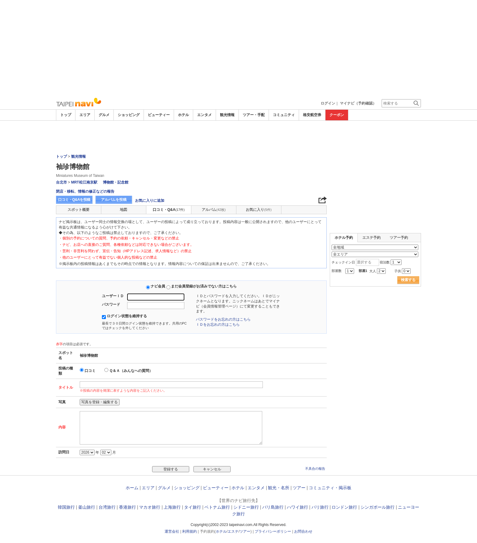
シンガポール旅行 (377, 507)
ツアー (299, 487)
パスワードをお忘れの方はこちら (223, 319)
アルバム (213, 210)
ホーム (132, 487)
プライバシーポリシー (273, 531)
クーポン (336, 115)
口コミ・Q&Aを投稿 (74, 200)
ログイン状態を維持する (127, 316)
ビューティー (159, 115)
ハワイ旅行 (297, 507)
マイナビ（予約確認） (358, 103)
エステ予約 (371, 237)
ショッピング (129, 115)
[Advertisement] (238, 48)
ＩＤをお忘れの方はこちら (218, 324)
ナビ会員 (158, 286)
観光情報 (227, 115)
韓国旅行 (66, 507)
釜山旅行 (86, 507)
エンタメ (204, 115)
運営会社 (172, 531)
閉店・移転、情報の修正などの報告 (85, 191)
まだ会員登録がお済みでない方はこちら (204, 286)
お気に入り (258, 210)
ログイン (328, 103)
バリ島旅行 (273, 507)
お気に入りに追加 (149, 200)
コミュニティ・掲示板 (330, 487)
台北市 (61, 182)
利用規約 (189, 531)
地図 (123, 210)
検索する (408, 280)
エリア (84, 115)
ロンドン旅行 (344, 507)
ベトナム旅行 (217, 507)
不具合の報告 (315, 468)
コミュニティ (284, 115)
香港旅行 (127, 507)
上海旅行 (172, 507)
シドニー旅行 (246, 507)
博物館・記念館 (115, 182)
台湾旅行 (107, 507)
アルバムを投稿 (114, 200)
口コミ (90, 371)
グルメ (104, 115)
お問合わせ (303, 531)
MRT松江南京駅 (84, 182)
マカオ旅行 (149, 507)
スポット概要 (78, 210)
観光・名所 (278, 487)
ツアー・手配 (254, 115)
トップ (65, 115)
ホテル (183, 115)
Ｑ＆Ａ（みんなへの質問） (131, 371)
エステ (233, 531)
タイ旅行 (192, 507)
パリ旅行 (320, 507)
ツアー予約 (399, 237)
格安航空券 (312, 115)
